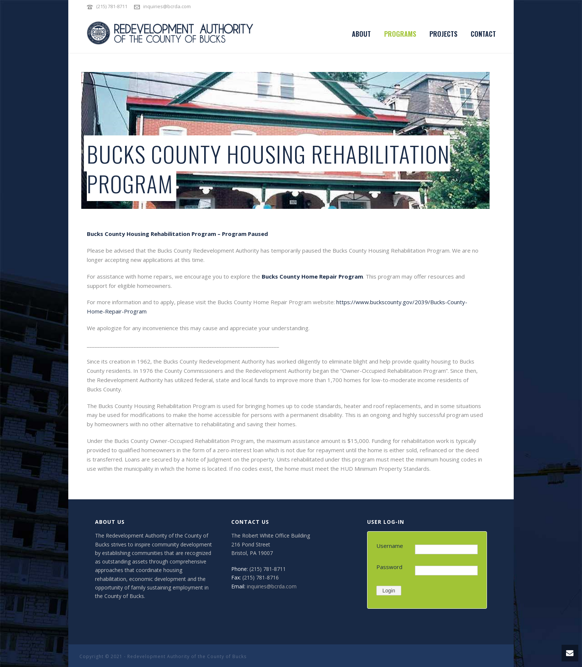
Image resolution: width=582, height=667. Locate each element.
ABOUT (361, 34)
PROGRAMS (400, 34)
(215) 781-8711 (112, 6)
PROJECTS (443, 34)
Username (389, 545)
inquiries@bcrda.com (167, 6)
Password (389, 567)
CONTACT (483, 34)
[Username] (446, 549)
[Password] (446, 570)
